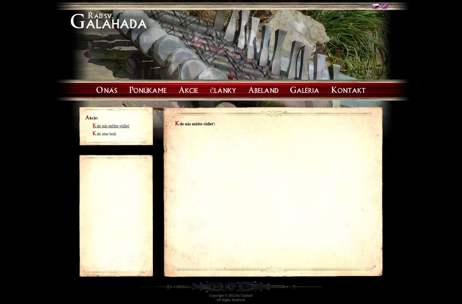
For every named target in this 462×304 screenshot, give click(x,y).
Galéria (304, 89)
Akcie (188, 89)
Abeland (263, 89)
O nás (106, 89)
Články (223, 89)
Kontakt (348, 89)
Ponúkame (148, 89)
